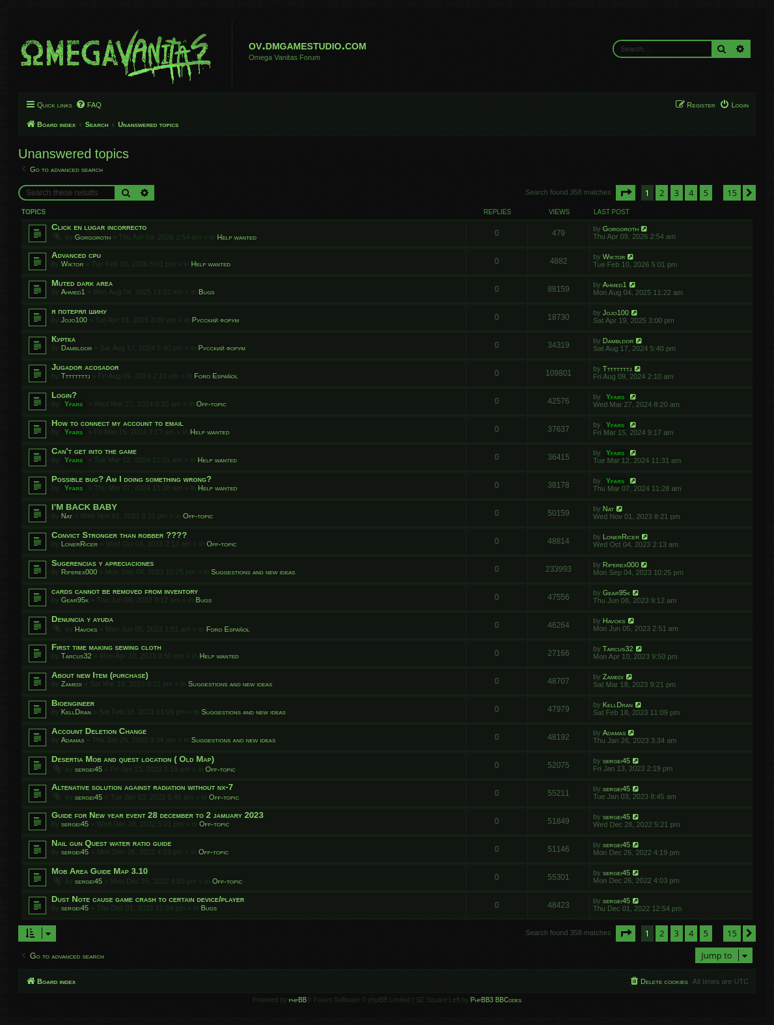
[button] (625, 193)
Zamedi (71, 684)
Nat (67, 516)
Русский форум (215, 320)
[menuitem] (89, 105)
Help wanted (237, 237)
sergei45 (88, 769)
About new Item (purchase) (99, 675)
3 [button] (676, 193)
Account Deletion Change (98, 731)
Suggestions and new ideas (253, 572)
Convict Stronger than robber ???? (119, 535)
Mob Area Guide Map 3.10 (99, 871)
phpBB (298, 1000)
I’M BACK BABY (84, 507)
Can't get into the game (94, 451)
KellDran (76, 712)
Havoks (86, 629)
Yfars (73, 404)
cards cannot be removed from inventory (124, 591)
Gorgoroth (93, 237)
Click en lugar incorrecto (98, 227)
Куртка (63, 339)
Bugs (207, 292)
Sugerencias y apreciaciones (102, 563)
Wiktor (72, 264)
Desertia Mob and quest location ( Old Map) (132, 759)
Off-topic (212, 404)
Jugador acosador (85, 367)
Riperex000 (79, 572)
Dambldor (76, 348)
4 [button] (691, 193)
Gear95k (75, 600)
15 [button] (732, 193)
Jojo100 (74, 320)
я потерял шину (79, 311)
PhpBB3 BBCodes (496, 1000)
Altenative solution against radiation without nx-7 (142, 787)
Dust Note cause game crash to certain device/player (147, 899)
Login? (64, 395)
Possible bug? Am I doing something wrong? (131, 479)
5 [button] (706, 193)
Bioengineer (72, 703)
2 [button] (661, 193)
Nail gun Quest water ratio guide (111, 843)
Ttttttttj (75, 376)
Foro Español (216, 376)
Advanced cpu (76, 255)
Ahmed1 (73, 292)
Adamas (73, 740)
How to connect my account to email (117, 423)
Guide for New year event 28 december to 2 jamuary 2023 (157, 815)
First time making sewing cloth (106, 647)
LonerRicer (79, 544)
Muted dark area (82, 283)
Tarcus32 (76, 656)
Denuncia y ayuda (82, 619)
